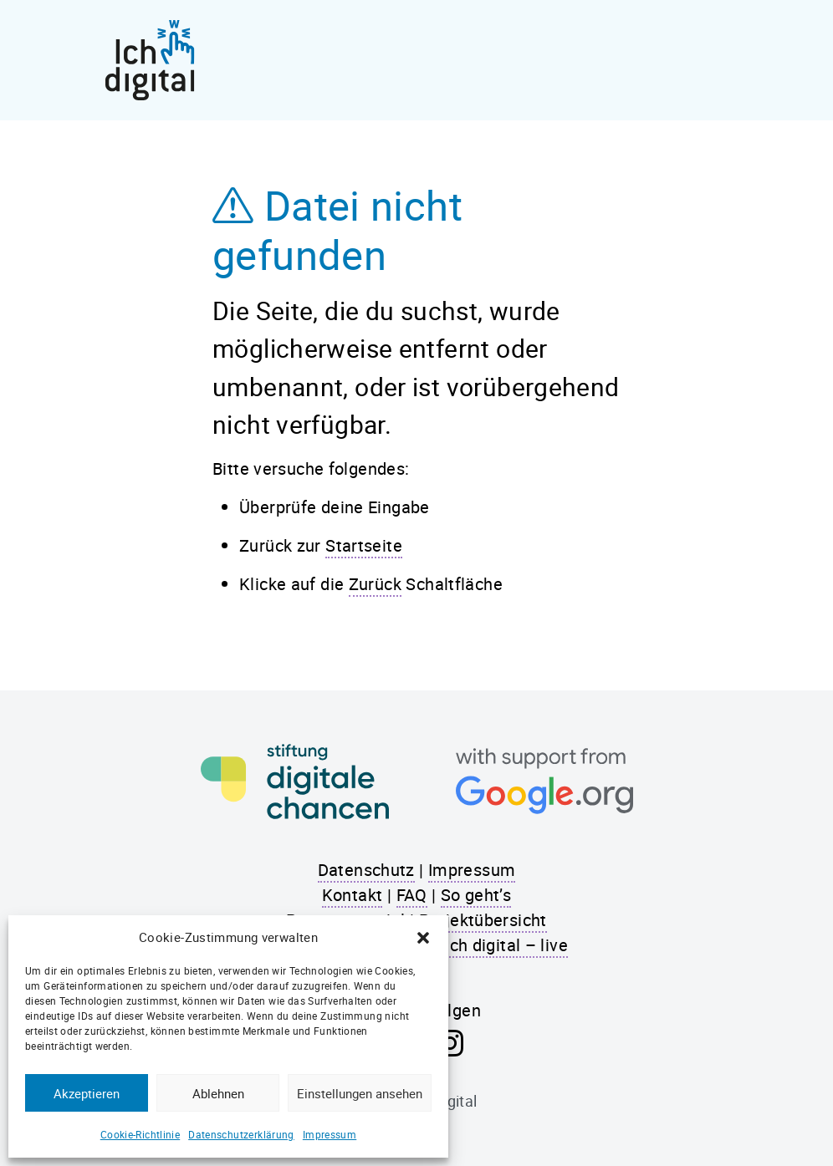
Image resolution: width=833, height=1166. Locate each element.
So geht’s (476, 894)
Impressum (329, 1134)
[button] (423, 937)
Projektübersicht (483, 920)
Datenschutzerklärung (241, 1134)
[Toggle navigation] (713, 60)
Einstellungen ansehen (359, 1093)
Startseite (363, 545)
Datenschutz (366, 869)
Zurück (375, 584)
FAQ (411, 894)
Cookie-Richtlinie (140, 1134)
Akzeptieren (87, 1093)
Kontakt (352, 894)
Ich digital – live (506, 945)
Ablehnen (218, 1093)
